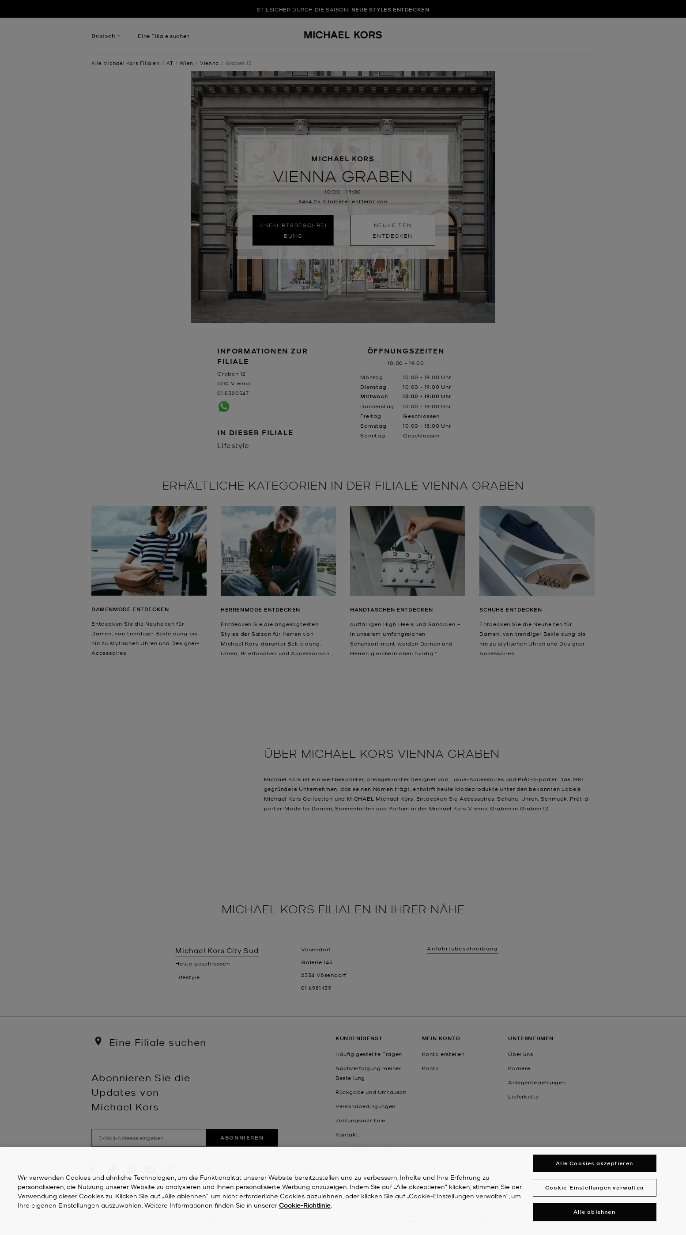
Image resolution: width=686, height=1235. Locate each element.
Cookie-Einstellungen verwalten (594, 1193)
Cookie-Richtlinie (305, 1210)
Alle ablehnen (594, 1217)
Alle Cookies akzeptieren (594, 1168)
